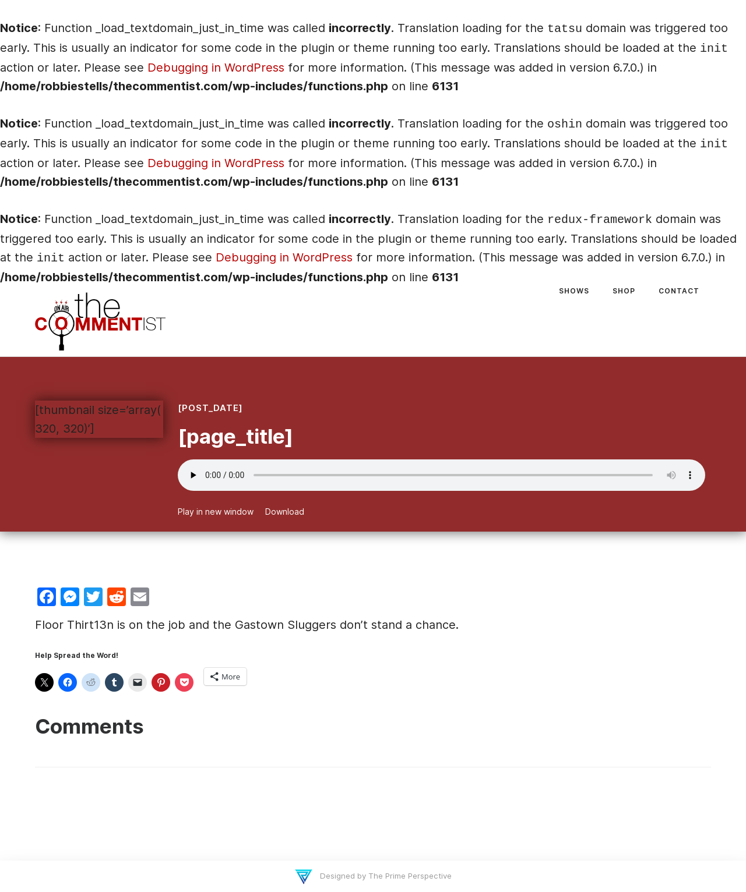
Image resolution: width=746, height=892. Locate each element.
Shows (574, 290)
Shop (624, 290)
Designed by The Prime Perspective (385, 875)
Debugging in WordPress (215, 68)
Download (284, 511)
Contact (679, 290)
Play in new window (216, 511)
